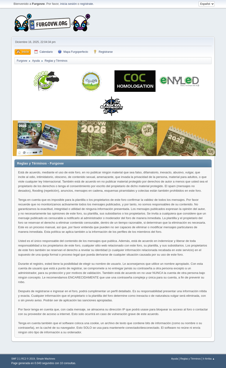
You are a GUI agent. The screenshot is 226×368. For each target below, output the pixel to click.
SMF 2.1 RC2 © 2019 (23, 358)
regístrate (86, 3)
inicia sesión (68, 3)
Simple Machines (45, 358)
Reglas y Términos (190, 358)
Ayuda (174, 358)
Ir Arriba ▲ (209, 358)
